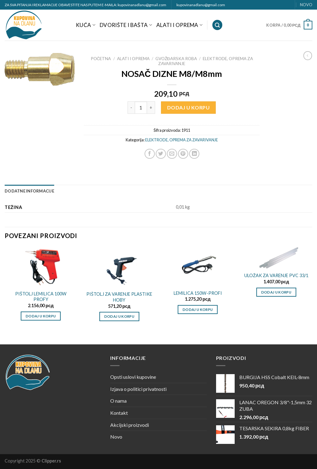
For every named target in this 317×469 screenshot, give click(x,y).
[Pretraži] (217, 25)
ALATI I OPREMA (179, 25)
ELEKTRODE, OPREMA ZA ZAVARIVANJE (181, 139)
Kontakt (119, 413)
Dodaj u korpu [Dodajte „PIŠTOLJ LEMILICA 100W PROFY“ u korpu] (41, 316)
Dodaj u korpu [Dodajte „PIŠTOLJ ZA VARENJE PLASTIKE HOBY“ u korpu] (119, 316)
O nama (118, 401)
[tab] (29, 191)
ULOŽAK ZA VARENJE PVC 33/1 (276, 275)
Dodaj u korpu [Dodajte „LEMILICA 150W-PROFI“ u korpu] (198, 310)
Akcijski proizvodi (129, 425)
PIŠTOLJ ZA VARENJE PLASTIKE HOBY (119, 297)
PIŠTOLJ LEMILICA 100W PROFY (41, 296)
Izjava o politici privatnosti (138, 389)
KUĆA (85, 25)
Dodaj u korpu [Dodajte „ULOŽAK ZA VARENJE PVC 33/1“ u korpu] (276, 292)
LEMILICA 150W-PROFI (198, 293)
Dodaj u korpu (188, 107)
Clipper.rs (51, 460)
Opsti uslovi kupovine (133, 377)
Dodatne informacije (29, 190)
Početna (101, 58)
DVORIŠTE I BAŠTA (126, 25)
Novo (116, 437)
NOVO (306, 4)
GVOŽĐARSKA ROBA (176, 58)
